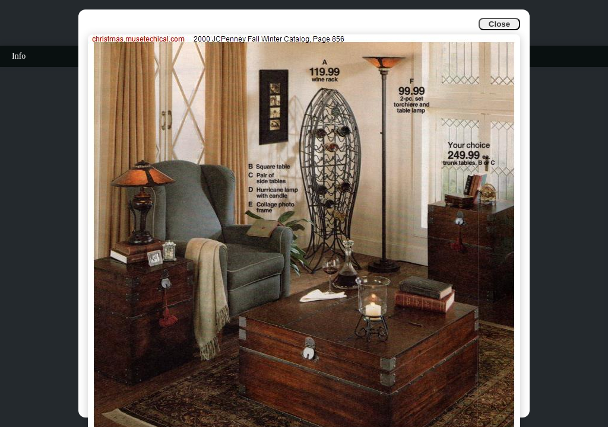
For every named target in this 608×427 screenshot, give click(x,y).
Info (19, 56)
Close (499, 24)
